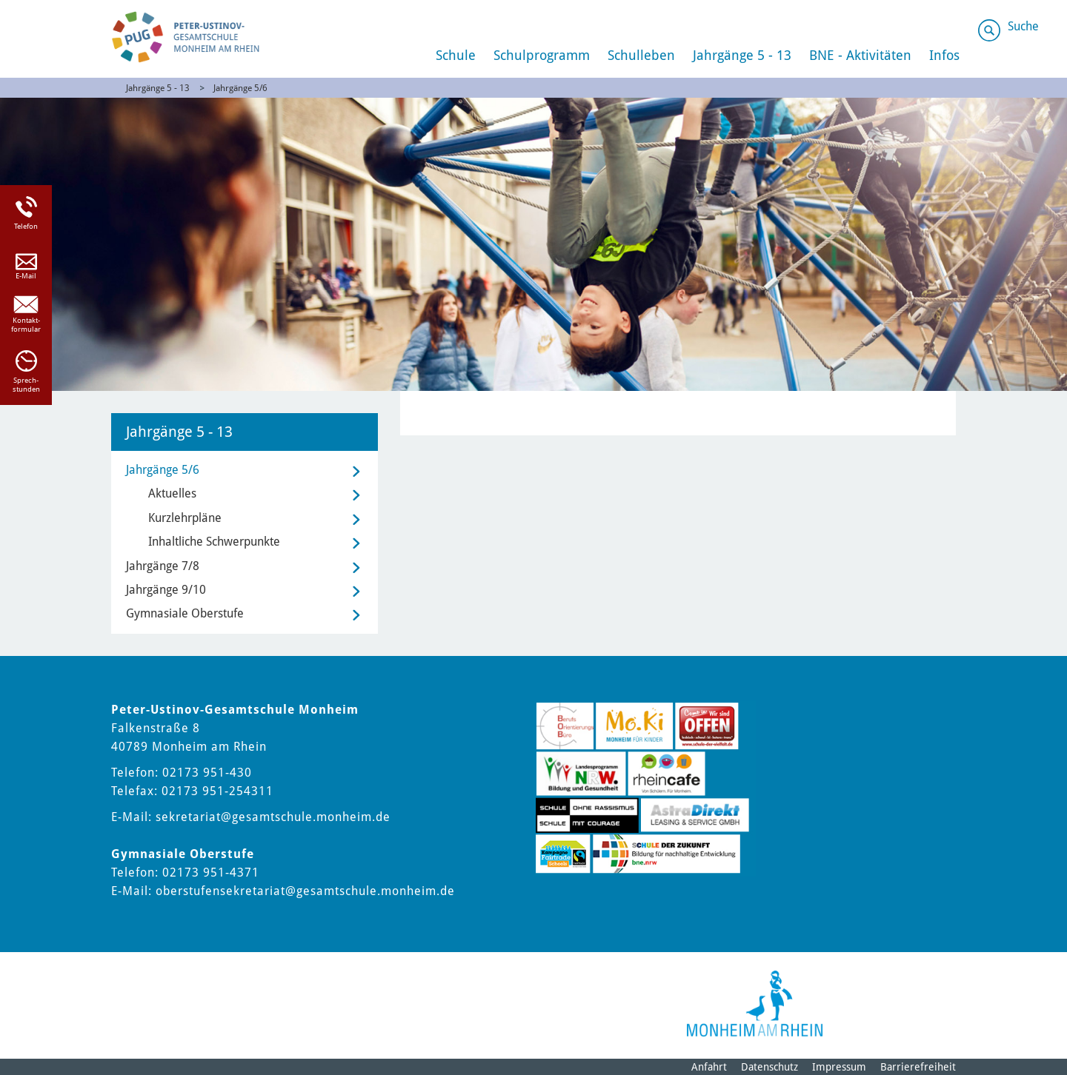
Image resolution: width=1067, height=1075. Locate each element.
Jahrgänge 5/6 (240, 88)
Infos (944, 55)
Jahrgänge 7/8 (162, 566)
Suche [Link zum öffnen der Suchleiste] (1023, 26)
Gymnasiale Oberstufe (185, 613)
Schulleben (641, 55)
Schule (456, 55)
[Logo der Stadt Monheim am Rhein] (754, 1004)
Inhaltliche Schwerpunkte (214, 542)
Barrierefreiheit (918, 1067)
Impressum (839, 1067)
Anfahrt (709, 1067)
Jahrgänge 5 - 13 (742, 55)
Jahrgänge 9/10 (166, 590)
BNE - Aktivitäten (860, 55)
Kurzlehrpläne (185, 518)
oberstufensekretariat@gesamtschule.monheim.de (305, 891)
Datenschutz (769, 1067)
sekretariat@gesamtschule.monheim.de (273, 817)
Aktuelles (172, 493)
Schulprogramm (541, 55)
